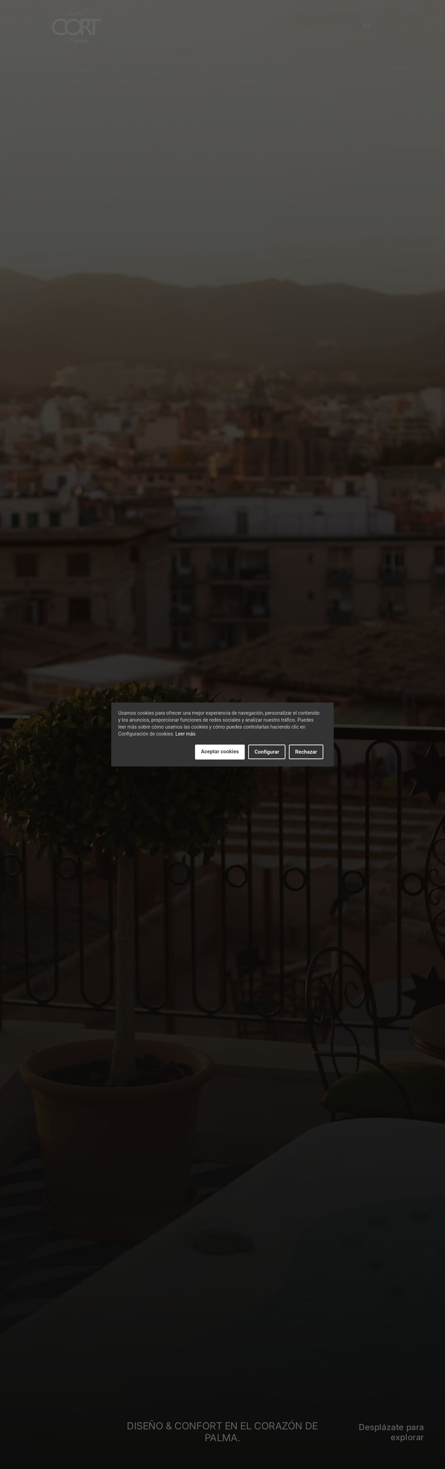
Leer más (186, 734)
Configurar (266, 752)
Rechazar (306, 752)
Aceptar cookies (220, 751)
